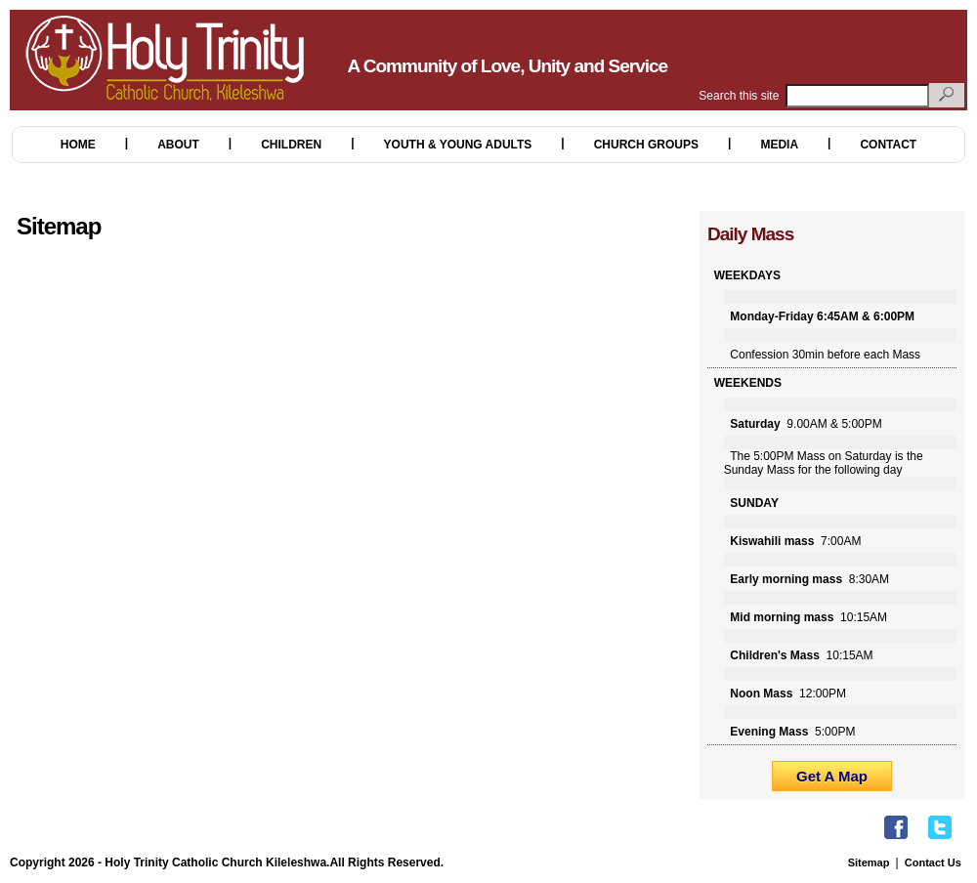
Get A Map (832, 776)
